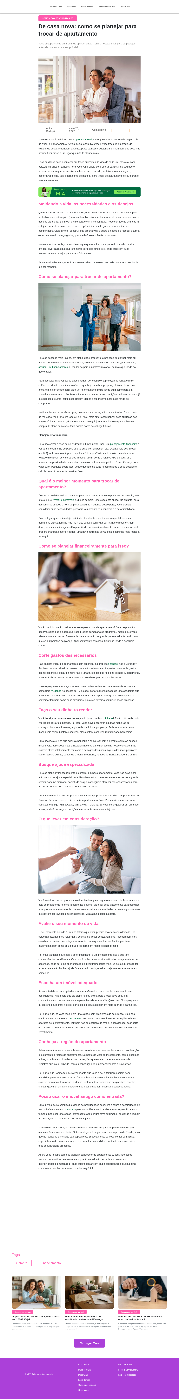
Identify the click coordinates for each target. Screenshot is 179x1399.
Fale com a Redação (127, 1375)
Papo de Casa (56, 7)
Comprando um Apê (106, 7)
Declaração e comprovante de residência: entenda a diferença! (84, 1318)
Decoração (71, 7)
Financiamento (51, 1263)
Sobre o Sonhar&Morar (128, 1370)
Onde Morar (125, 7)
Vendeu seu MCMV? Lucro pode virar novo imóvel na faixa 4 (140, 1318)
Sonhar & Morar (27, 4)
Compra (22, 1263)
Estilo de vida (87, 7)
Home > (46, 18)
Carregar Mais (89, 1343)
